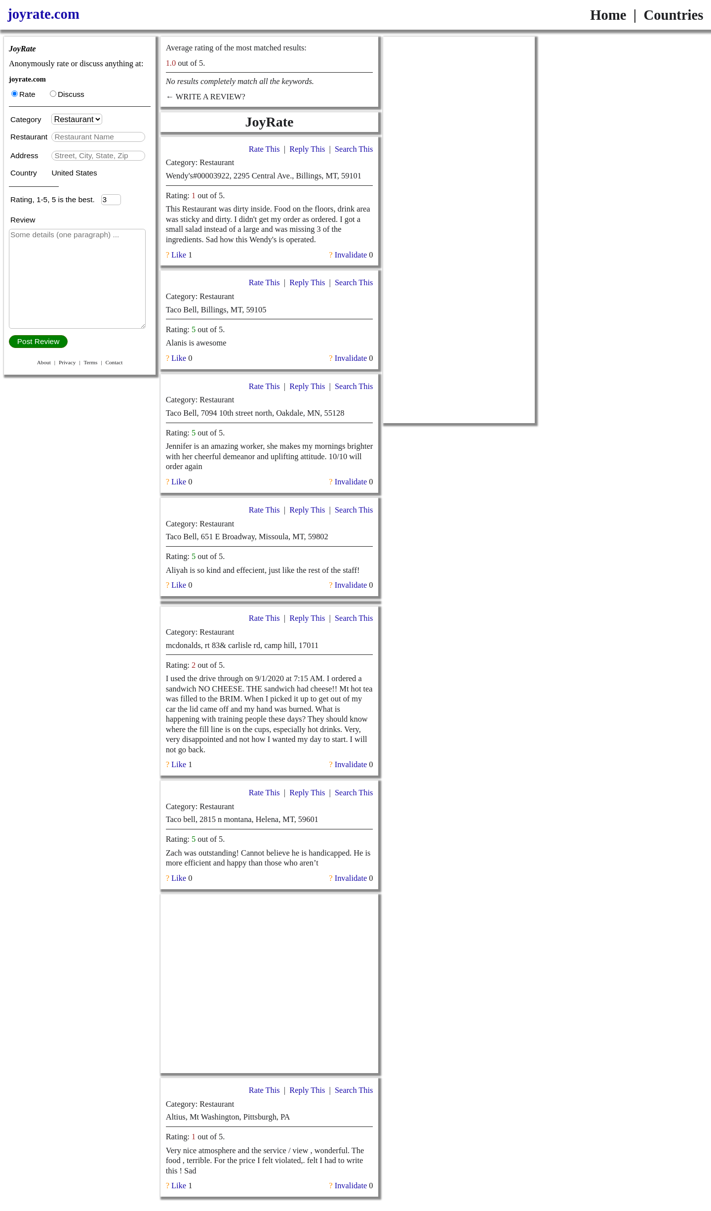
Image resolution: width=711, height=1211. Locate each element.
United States (74, 173)
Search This (354, 149)
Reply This (307, 149)
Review (22, 220)
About (44, 362)
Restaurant (29, 136)
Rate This (264, 149)
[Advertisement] (269, 983)
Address (25, 155)
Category (27, 119)
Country (24, 173)
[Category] (76, 119)
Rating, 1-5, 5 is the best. (55, 199)
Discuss (67, 94)
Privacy (67, 362)
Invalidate (351, 255)
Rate (23, 94)
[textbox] (98, 137)
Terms (90, 362)
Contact (113, 362)
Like (178, 255)
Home (608, 15)
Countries (673, 15)
